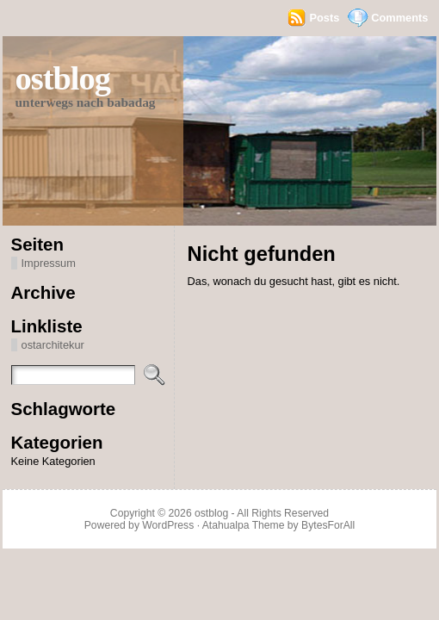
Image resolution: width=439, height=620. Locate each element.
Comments (399, 17)
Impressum (49, 263)
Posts (324, 17)
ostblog (62, 78)
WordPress (168, 525)
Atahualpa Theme (243, 525)
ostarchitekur (53, 344)
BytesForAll (328, 525)
